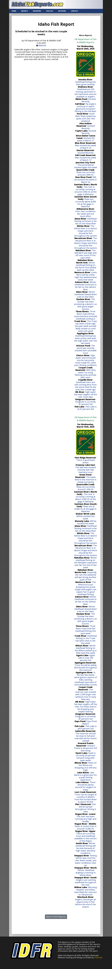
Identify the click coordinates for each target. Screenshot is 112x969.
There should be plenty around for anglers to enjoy (85, 786)
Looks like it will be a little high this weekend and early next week (86, 276)
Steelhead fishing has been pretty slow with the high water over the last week (85, 339)
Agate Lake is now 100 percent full (86, 658)
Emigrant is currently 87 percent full (85, 717)
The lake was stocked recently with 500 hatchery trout (85, 470)
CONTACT (74, 11)
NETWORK (62, 11)
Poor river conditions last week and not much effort (85, 214)
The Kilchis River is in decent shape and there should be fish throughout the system (85, 231)
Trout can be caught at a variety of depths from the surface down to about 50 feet (85, 798)
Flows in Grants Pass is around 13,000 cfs (85, 827)
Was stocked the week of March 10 (85, 146)
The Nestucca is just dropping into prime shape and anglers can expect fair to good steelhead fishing (85, 588)
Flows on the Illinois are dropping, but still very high (86, 766)
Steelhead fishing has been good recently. (85, 83)
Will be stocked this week (85, 517)
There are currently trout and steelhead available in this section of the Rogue (85, 837)
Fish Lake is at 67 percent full (87, 407)
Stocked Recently (89, 100)
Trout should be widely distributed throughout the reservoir (85, 667)
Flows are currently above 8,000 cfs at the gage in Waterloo (85, 203)
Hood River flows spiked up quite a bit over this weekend (85, 117)
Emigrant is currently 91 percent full (85, 403)
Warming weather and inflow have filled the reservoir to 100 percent (85, 891)
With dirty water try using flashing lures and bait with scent (85, 374)
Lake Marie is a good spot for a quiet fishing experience (85, 776)
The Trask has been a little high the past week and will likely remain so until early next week (86, 326)
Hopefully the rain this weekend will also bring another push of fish (85, 576)
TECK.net (98, 957)
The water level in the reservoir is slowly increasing (85, 479)
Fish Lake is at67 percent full (87, 727)
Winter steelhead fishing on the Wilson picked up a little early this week (85, 649)
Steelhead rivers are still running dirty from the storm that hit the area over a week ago (85, 386)
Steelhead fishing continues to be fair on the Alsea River (85, 221)
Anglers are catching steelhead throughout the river (85, 882)
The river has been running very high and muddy (85, 819)
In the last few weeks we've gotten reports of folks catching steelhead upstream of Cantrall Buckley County (85, 678)
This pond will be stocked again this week (85, 166)
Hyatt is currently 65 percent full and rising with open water (86, 757)
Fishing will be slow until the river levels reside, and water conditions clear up (86, 860)
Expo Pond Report (89, 722)
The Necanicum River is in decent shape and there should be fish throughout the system (85, 243)
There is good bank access (85, 461)
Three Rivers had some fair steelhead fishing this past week (85, 630)
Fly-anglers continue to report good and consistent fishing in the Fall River (85, 108)
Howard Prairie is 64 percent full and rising (85, 748)
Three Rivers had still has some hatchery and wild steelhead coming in (85, 315)
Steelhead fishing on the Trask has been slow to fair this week (86, 639)
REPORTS (24, 11)
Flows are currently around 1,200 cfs (85, 488)
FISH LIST (49, 11)
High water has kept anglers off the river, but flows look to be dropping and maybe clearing (85, 706)
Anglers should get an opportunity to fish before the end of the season (85, 903)
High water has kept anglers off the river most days (85, 394)
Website (42, 45)
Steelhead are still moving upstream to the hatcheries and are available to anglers (85, 93)
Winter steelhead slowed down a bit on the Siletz (85, 294)
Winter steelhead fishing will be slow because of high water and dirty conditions (85, 848)
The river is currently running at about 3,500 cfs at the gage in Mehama (85, 498)
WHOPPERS (37, 11)
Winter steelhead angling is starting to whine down (86, 872)
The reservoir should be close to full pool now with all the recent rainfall (86, 737)
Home (14, 11)
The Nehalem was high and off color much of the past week (85, 254)
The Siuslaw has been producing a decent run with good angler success (85, 304)
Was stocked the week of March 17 (85, 158)
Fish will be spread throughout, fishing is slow (85, 808)
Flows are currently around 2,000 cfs (85, 173)
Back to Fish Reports (56, 916)
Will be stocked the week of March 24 (85, 179)
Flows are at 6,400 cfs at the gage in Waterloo (85, 509)
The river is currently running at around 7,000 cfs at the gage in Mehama (86, 191)
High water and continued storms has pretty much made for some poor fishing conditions (85, 360)
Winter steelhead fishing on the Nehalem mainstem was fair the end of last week (85, 562)
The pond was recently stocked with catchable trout (85, 349)
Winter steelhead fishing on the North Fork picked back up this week (85, 266)
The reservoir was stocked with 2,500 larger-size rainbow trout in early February (85, 694)
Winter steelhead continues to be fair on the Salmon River (85, 286)
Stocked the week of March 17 (86, 139)
